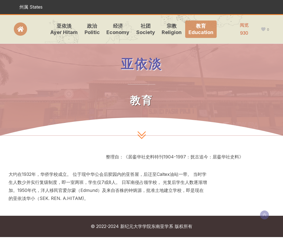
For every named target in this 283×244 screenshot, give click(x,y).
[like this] (263, 29)
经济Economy (117, 29)
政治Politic (91, 29)
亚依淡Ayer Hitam (63, 29)
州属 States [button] (31, 7)
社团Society (144, 29)
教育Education (200, 29)
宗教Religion (171, 29)
